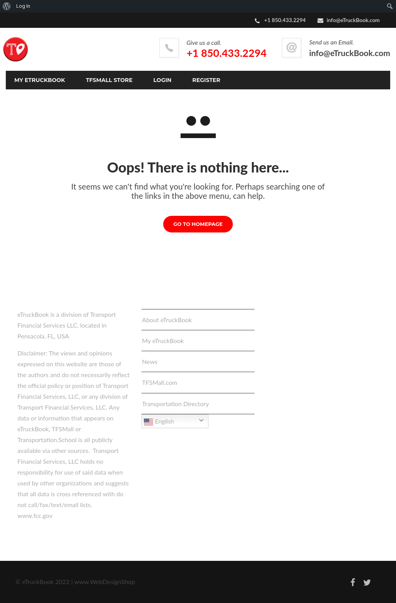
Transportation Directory (175, 403)
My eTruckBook (163, 340)
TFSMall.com (159, 382)
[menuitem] (7, 6)
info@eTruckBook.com (353, 20)
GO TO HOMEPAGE (197, 224)
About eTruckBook (167, 319)
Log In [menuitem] (23, 6)
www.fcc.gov (35, 515)
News (149, 361)
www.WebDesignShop (104, 581)
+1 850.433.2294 (226, 52)
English (159, 422)
